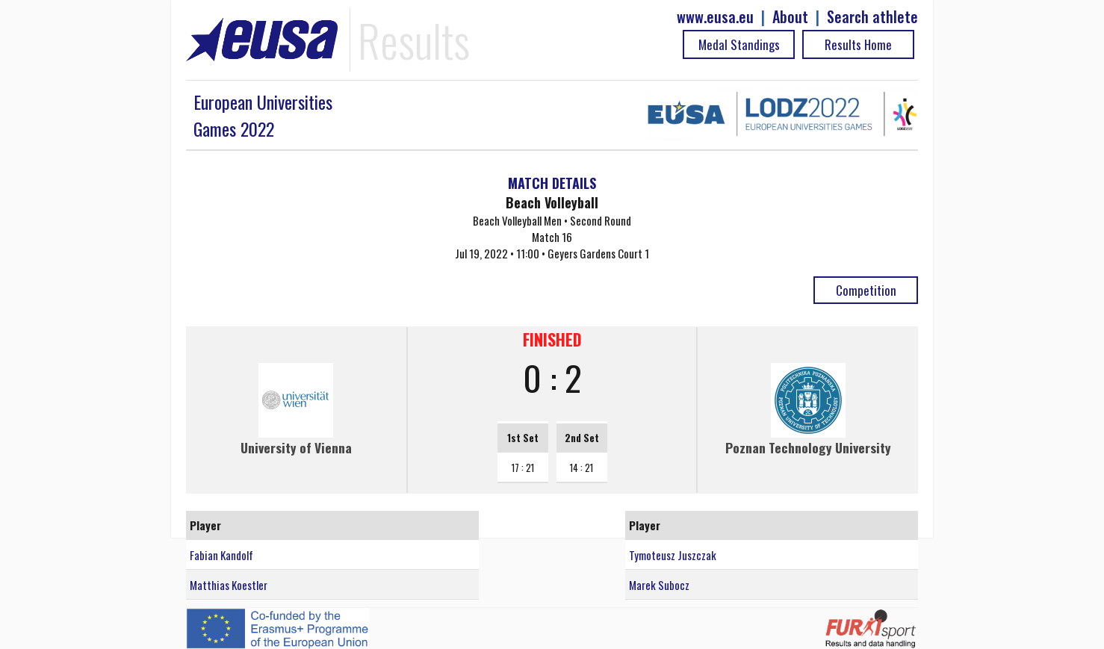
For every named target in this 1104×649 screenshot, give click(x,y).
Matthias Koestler (228, 585)
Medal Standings (739, 44)
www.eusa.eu (715, 16)
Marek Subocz (659, 585)
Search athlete (872, 16)
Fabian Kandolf (221, 555)
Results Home (858, 44)
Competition (866, 290)
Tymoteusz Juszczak (672, 555)
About (790, 16)
